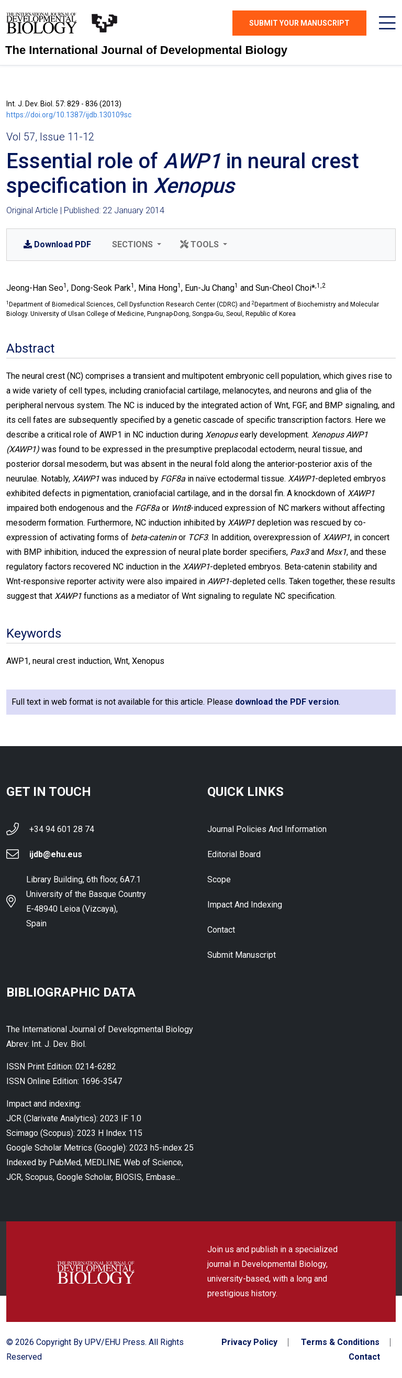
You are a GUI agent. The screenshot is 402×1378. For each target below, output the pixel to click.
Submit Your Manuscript (299, 23)
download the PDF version (287, 702)
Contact (221, 930)
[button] (135, 244)
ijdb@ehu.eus (55, 854)
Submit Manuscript (241, 955)
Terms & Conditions (340, 1343)
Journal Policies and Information (267, 829)
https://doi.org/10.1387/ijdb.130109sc (68, 115)
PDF (57, 244)
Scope (219, 879)
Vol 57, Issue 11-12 (50, 136)
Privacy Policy (249, 1343)
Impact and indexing (244, 905)
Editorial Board (234, 854)
